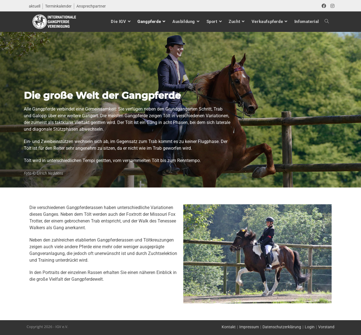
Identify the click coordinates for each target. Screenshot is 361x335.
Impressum (249, 327)
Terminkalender (58, 6)
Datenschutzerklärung (281, 327)
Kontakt (229, 327)
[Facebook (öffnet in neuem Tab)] (323, 6)
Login (310, 327)
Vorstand (326, 327)
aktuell (34, 6)
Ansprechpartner (91, 6)
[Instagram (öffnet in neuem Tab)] (331, 6)
